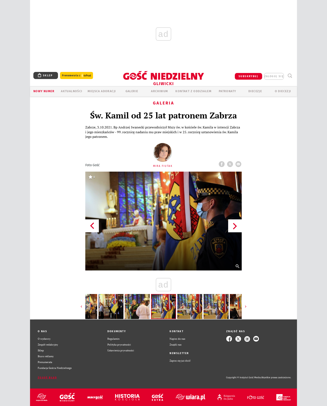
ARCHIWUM (159, 91)
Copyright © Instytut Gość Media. (243, 377)
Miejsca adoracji (102, 91)
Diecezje (255, 91)
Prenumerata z (76, 75)
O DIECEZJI (283, 91)
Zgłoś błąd (47, 377)
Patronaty (227, 91)
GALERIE (132, 91)
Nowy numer (43, 91)
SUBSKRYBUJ (248, 76)
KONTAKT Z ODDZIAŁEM (193, 91)
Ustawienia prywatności (120, 350)
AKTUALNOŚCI (71, 91)
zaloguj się (274, 76)
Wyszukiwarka (290, 76)
